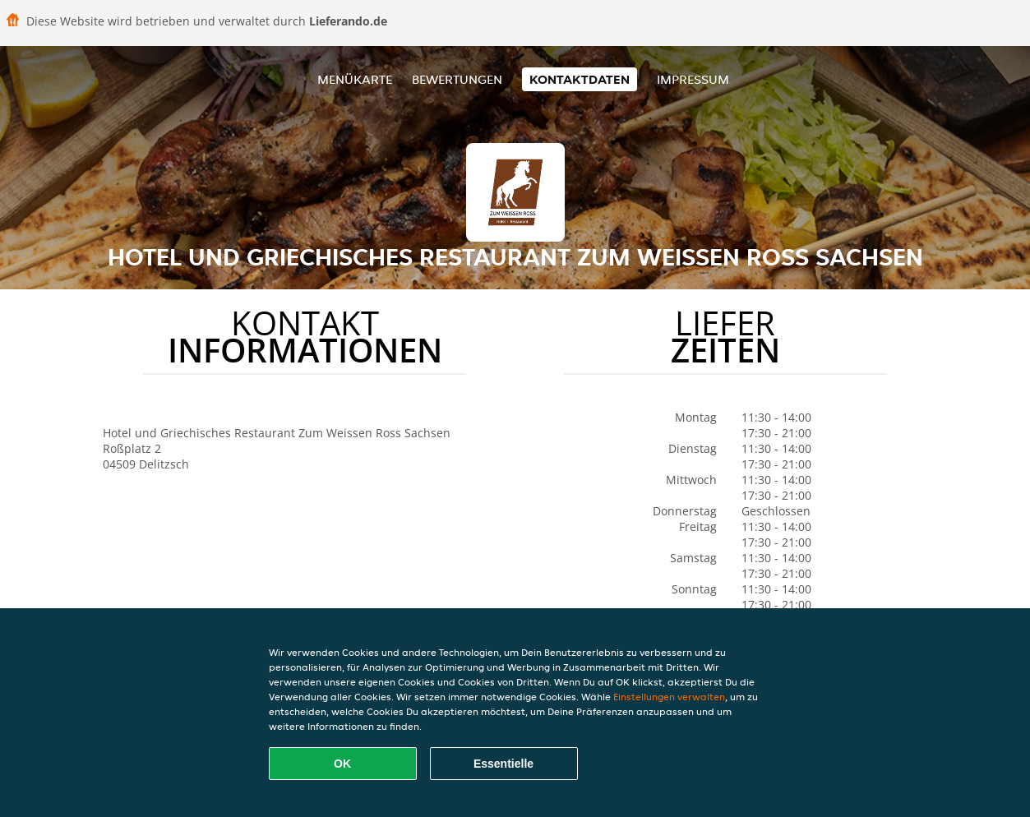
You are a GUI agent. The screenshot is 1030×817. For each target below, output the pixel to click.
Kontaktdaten (579, 79)
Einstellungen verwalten (669, 696)
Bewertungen (457, 79)
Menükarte (354, 79)
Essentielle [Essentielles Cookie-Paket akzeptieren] (503, 763)
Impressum (693, 79)
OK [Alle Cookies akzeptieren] (342, 763)
